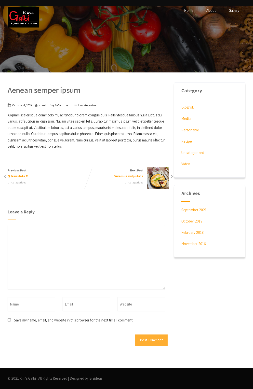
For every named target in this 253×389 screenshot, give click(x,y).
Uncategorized (87, 105)
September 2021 (194, 210)
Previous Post (48, 173)
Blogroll (187, 107)
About (211, 10)
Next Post (128, 173)
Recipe (186, 141)
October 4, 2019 (22, 105)
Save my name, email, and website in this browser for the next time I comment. (73, 320)
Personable (190, 130)
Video (185, 164)
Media (186, 118)
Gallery (234, 10)
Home (188, 10)
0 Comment (62, 105)
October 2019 (191, 221)
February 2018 (192, 232)
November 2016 (193, 243)
